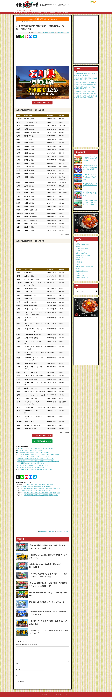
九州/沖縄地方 (60, 12)
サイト (18, 675)
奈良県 (43, 490)
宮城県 (39, 484)
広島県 (38, 493)
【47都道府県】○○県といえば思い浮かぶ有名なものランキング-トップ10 (90, 158)
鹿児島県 (51, 495)
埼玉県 (35, 486)
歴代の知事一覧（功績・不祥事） (85, 266)
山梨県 (42, 488)
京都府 (31, 490)
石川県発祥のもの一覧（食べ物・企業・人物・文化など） (33, 452)
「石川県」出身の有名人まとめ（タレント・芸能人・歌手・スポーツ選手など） (39, 454)
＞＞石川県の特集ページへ (42, 441)
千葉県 (39, 486)
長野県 (46, 488)
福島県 (52, 484)
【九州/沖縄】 (78, 96)
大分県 (42, 495)
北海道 (27, 484)
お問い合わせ (68, 12)
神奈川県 (48, 486)
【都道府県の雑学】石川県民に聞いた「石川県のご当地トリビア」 (35, 459)
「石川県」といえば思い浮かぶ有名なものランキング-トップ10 (34, 448)
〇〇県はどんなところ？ (82, 244)
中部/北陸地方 (37, 12)
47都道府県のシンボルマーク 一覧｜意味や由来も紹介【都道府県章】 (90, 167)
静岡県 (54, 488)
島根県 (30, 493)
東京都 (43, 486)
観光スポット (79, 268)
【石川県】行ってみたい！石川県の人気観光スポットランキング (35, 469)
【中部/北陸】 (78, 82)
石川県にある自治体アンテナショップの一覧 (29, 450)
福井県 (38, 488)
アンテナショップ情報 (82, 248)
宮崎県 (46, 495)
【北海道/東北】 (78, 73)
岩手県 (35, 484)
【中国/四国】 (78, 91)
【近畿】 (76, 87)
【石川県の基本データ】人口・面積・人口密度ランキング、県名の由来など (38, 461)
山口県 (42, 493)
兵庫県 (39, 490)
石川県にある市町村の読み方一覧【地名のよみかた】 (32, 467)
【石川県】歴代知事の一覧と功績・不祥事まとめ (30, 463)
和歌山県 (48, 490)
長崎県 (34, 495)
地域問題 (78, 259)
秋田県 (43, 484)
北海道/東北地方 (23, 12)
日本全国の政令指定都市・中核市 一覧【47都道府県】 (90, 193)
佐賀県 (30, 495)
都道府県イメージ (80, 273)
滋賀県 (27, 490)
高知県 (58, 493)
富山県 (30, 488)
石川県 (67, 33)
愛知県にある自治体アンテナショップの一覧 (46, 602)
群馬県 (31, 486)
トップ (15, 12)
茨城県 (23, 486)
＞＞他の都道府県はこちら (42, 102)
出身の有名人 (79, 257)
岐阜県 (50, 488)
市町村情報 (79, 262)
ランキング (79, 250)
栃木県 (27, 486)
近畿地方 (45, 12)
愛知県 (58, 488)
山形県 (47, 484)
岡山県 (34, 493)
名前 (17, 663)
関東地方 (30, 12)
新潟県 (26, 488)
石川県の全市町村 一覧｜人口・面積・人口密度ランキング (33, 465)
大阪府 (35, 490)
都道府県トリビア (80, 275)
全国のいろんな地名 (81, 253)
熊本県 (38, 495)
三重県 (23, 490)
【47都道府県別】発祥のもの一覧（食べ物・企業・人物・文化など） (90, 202)
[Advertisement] (42, 53)
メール (18, 669)
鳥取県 (26, 493)
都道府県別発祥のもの (82, 277)
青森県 (31, 484)
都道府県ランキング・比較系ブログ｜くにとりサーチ (58, 694)
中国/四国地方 (51, 12)
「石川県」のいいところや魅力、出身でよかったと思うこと (34, 456)
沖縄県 (56, 495)
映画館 (77, 264)
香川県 (50, 493)
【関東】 (76, 78)
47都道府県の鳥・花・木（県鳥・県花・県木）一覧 (90, 185)
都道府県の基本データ (82, 271)
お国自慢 (78, 246)
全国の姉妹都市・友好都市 (46, 33)
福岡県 (26, 495)
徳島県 (46, 493)
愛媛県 (54, 493)
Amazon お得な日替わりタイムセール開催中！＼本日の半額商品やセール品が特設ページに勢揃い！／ (42, 18)
